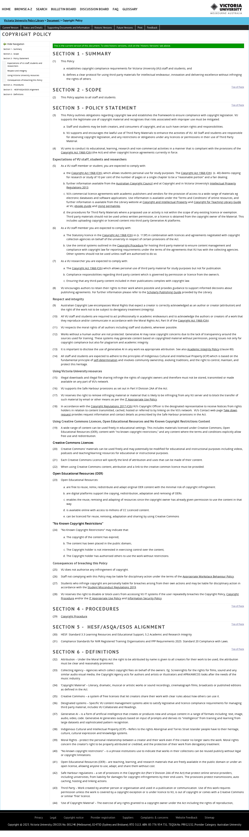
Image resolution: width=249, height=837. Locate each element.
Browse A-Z (23, 9)
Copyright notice (74, 817)
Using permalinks (109, 206)
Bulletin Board (63, 9)
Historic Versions (103, 27)
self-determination (105, 360)
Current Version (10, 27)
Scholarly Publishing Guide (164, 292)
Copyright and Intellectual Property (165, 202)
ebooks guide (82, 206)
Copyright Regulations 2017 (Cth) (111, 406)
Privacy (39, 817)
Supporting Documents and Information (68, 27)
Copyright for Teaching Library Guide (217, 202)
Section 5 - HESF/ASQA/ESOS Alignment (21, 89)
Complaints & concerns (154, 817)
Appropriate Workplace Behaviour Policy (208, 576)
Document (53, 20)
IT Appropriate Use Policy (141, 399)
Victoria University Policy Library (24, 20)
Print (140, 27)
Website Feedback (186, 817)
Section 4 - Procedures (13, 84)
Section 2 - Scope (11, 53)
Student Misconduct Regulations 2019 (112, 587)
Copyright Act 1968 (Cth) (76, 152)
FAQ (116, 9)
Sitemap (209, 817)
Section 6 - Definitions (13, 94)
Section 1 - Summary (12, 49)
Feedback (152, 27)
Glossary (129, 9)
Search (41, 9)
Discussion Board (94, 9)
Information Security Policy (145, 598)
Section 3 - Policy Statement (16, 58)
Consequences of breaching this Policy (24, 80)
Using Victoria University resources (23, 75)
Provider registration (103, 817)
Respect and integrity (17, 70)
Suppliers (128, 817)
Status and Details (33, 27)
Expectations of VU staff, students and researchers (24, 64)
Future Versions (125, 27)
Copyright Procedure (130, 245)
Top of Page (237, 87)
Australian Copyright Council (134, 183)
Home (6, 9)
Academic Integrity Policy (203, 349)
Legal (53, 817)
